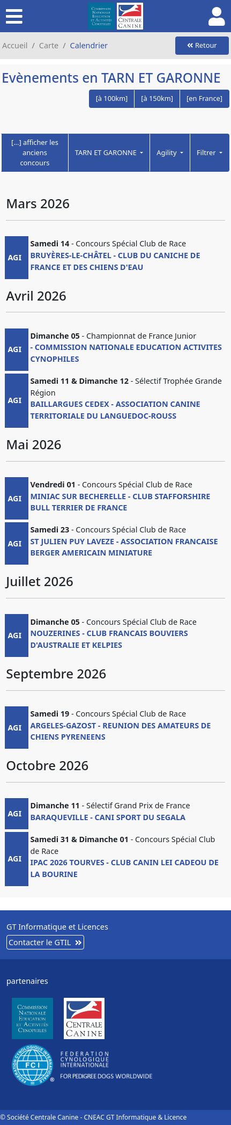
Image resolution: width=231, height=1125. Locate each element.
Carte (48, 45)
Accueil (14, 45)
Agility (167, 152)
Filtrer (207, 152)
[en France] (204, 98)
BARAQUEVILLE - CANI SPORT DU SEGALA (107, 817)
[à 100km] (112, 98)
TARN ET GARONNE (106, 152)
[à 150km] (157, 98)
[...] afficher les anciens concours (34, 152)
